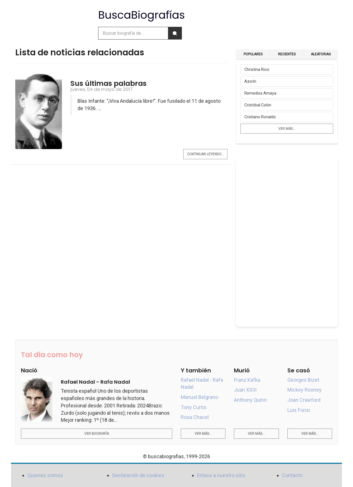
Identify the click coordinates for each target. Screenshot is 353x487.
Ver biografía (96, 434)
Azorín (250, 81)
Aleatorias (321, 54)
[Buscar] (175, 33)
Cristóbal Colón (257, 105)
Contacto (292, 475)
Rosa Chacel (195, 417)
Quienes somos (45, 475)
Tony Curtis (193, 407)
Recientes (287, 54)
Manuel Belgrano (199, 397)
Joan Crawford (303, 400)
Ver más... (286, 129)
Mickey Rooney (304, 390)
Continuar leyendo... (205, 154)
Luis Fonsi (298, 410)
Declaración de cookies (138, 475)
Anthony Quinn (250, 400)
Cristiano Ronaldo (260, 117)
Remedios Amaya (260, 93)
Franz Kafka (247, 380)
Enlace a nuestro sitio (221, 475)
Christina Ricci (256, 69)
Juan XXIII (245, 390)
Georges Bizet (303, 380)
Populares (253, 54)
